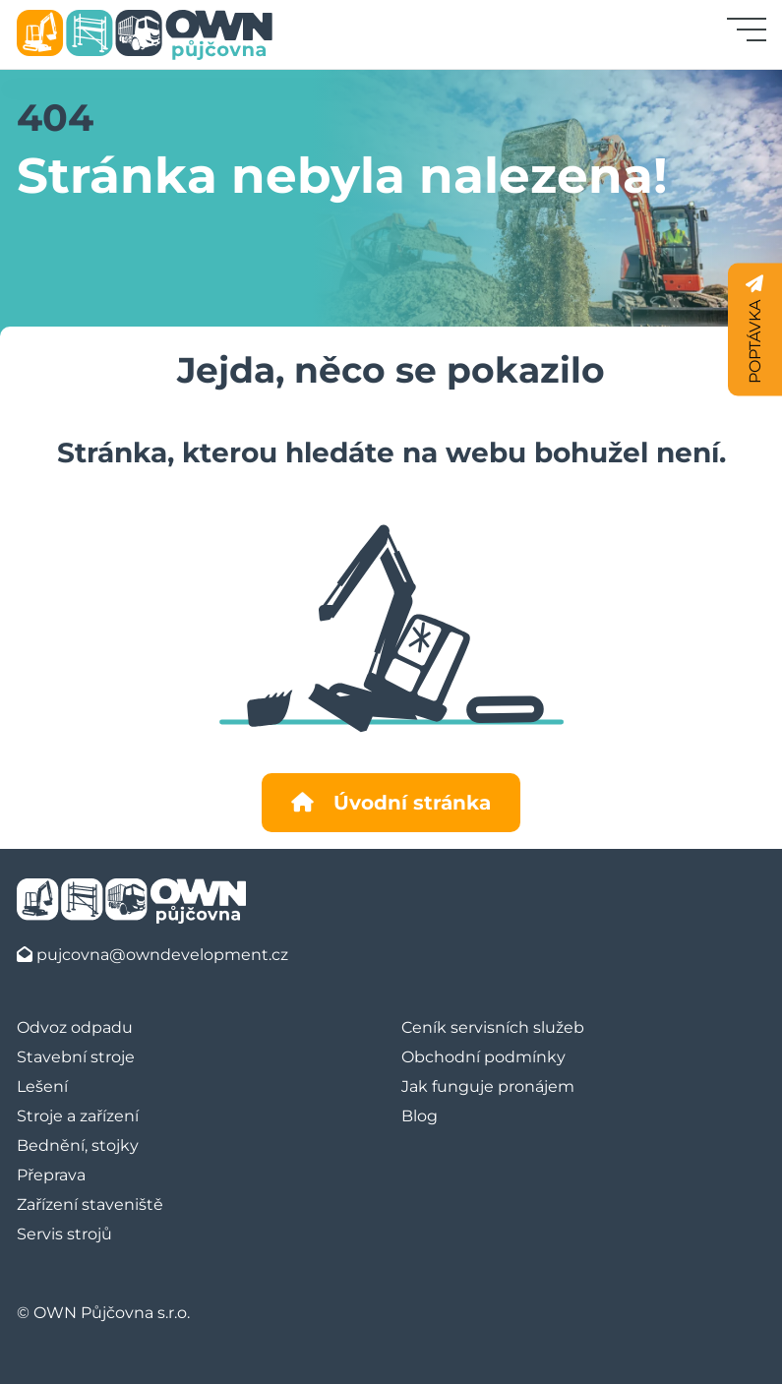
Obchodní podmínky (483, 1057)
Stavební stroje (76, 1057)
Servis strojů (64, 1234)
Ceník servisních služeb (492, 1027)
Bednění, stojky (78, 1145)
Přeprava (51, 1175)
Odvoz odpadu (75, 1027)
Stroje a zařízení (78, 1116)
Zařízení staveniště (90, 1204)
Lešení (42, 1086)
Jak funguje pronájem (487, 1086)
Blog (419, 1116)
